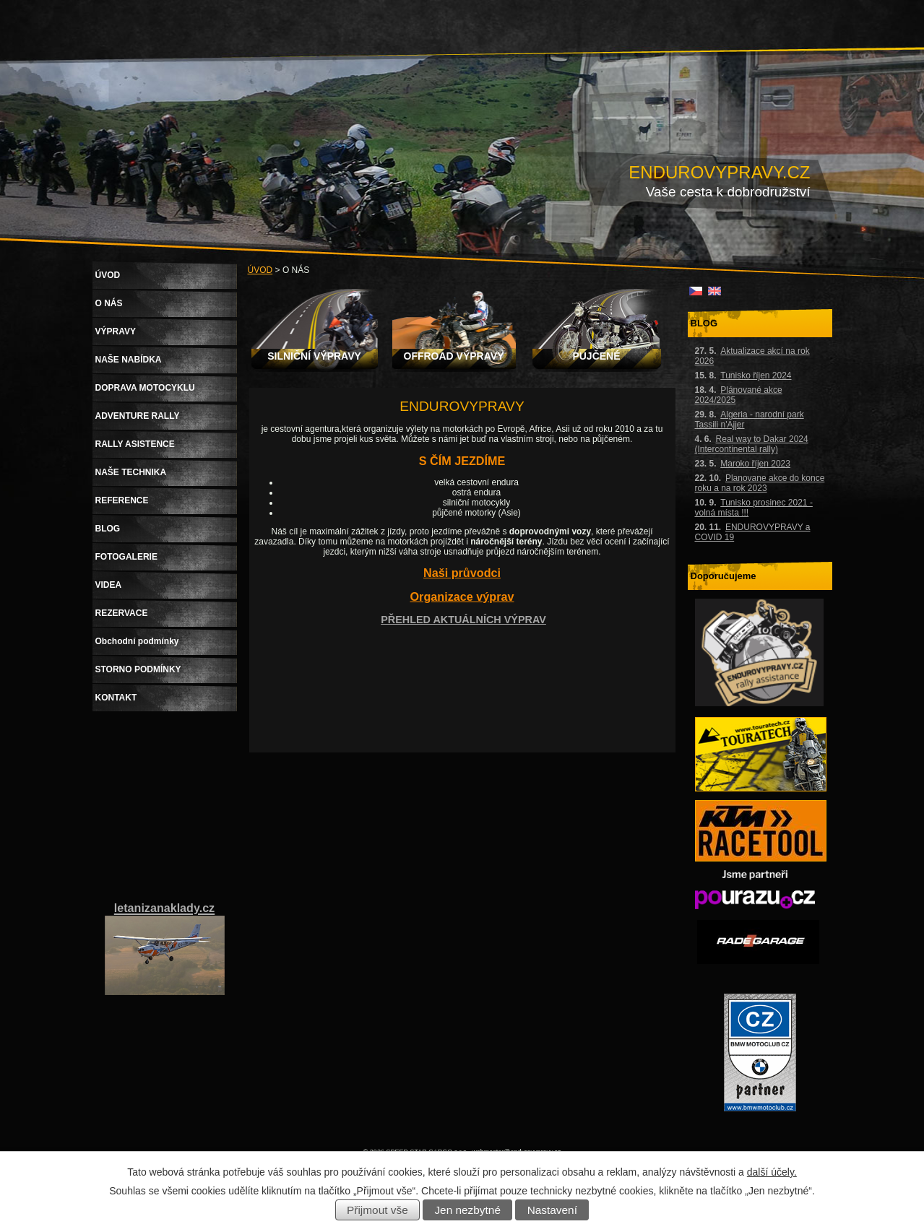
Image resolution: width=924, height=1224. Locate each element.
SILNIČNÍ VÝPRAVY (314, 356)
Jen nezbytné (467, 1210)
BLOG (108, 529)
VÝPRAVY (115, 331)
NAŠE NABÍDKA (128, 360)
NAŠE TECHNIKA (131, 472)
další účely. (772, 1172)
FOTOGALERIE (126, 557)
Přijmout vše (377, 1210)
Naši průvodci (462, 572)
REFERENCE (122, 500)
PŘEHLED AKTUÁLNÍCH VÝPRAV (463, 619)
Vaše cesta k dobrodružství (728, 191)
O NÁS (109, 303)
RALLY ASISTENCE (135, 444)
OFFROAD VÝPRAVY (454, 356)
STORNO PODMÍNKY (138, 669)
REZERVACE (121, 613)
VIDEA (108, 585)
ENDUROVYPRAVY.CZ (719, 172)
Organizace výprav (462, 596)
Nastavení (552, 1210)
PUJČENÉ (596, 356)
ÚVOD (260, 270)
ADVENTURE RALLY (137, 416)
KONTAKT (116, 698)
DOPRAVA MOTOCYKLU (145, 388)
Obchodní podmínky (137, 641)
